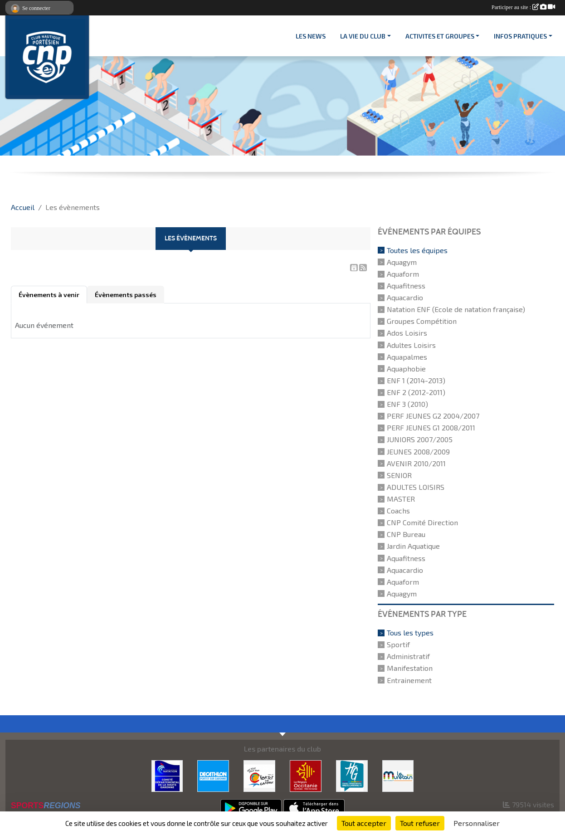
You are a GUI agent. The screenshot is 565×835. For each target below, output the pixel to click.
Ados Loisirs (407, 333)
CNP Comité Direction (422, 522)
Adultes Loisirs (411, 345)
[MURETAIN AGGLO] (398, 775)
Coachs (398, 510)
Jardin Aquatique (413, 546)
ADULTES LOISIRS (415, 487)
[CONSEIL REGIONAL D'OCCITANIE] (305, 775)
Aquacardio (405, 297)
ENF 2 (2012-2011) (416, 392)
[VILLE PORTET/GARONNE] (259, 775)
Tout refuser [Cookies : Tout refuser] (420, 823)
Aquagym (402, 262)
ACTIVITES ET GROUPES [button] (439, 36)
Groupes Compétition (422, 321)
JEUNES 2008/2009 (418, 451)
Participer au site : (523, 7)
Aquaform (403, 273)
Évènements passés (125, 294)
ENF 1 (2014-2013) (416, 380)
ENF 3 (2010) (407, 404)
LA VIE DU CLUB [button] (362, 36)
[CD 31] (167, 775)
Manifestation (410, 668)
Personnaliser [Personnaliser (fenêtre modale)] (476, 823)
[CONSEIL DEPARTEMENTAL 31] (352, 775)
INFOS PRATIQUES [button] (520, 36)
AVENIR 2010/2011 (416, 463)
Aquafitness (406, 285)
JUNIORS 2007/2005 (420, 439)
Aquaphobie (406, 368)
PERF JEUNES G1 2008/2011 (431, 427)
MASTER (401, 498)
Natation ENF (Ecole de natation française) (456, 309)
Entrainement (409, 680)
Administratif (408, 656)
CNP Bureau (406, 534)
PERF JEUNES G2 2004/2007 (433, 415)
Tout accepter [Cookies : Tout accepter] (363, 823)
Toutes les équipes (417, 250)
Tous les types (410, 632)
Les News (311, 36)
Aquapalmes (407, 356)
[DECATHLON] (213, 775)
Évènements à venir (49, 294)
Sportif (398, 644)
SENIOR (399, 475)
